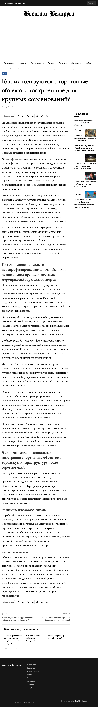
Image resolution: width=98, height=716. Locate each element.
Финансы (22, 63)
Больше (76, 63)
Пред (7, 649)
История (30, 684)
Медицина (31, 681)
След (14, 649)
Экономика (9, 63)
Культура (64, 63)
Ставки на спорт (35, 691)
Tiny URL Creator (81, 701)
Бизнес (52, 63)
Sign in (91, 3)
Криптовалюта (38, 63)
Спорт (4, 73)
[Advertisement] (49, 36)
